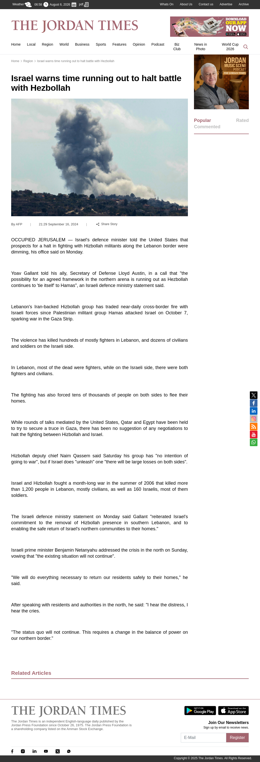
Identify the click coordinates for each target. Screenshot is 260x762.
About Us (186, 4)
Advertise (226, 4)
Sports (101, 44)
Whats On (166, 4)
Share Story (107, 224)
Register (237, 737)
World (64, 44)
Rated (242, 120)
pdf (84, 4)
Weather (22, 4)
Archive (244, 4)
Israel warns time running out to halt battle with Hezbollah (75, 61)
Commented (207, 126)
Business (82, 44)
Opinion (139, 44)
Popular (202, 120)
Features (119, 44)
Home (16, 44)
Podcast (157, 44)
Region (47, 44)
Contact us (206, 4)
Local (31, 44)
